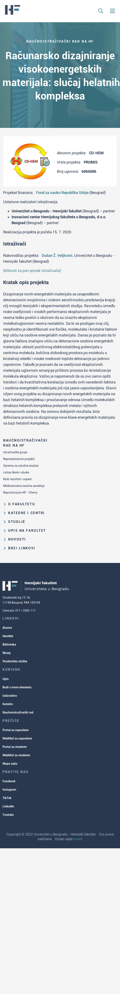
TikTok (7, 798)
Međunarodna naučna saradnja (23, 485)
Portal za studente (15, 746)
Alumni (7, 627)
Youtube (8, 814)
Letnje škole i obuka (16, 472)
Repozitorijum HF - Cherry (20, 492)
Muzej (6, 653)
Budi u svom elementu (17, 687)
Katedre (8, 704)
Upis (6, 679)
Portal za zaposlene (16, 730)
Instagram (9, 789)
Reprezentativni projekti (19, 459)
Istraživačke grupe (15, 452)
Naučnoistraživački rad (18, 712)
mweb (77, 839)
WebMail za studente (16, 755)
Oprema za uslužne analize (21, 465)
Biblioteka (9, 644)
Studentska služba (15, 661)
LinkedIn (8, 806)
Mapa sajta (10, 763)
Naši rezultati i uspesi (17, 479)
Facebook (9, 781)
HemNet (8, 636)
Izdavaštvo (10, 695)
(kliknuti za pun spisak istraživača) (32, 270)
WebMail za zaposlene (17, 738)
